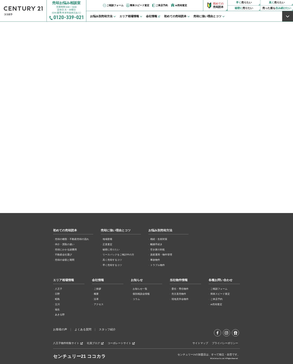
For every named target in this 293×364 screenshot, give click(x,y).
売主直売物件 (179, 293)
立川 (57, 304)
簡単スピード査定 (137, 5)
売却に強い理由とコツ (116, 230)
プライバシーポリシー (225, 343)
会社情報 (98, 280)
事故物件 (155, 259)
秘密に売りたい (111, 249)
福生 (57, 309)
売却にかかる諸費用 (66, 249)
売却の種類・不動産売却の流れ (72, 239)
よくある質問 (83, 329)
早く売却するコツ (112, 265)
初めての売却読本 (65, 230)
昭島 (57, 299)
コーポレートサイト (121, 343)
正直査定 (107, 244)
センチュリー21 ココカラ (79, 356)
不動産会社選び (63, 254)
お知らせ (137, 280)
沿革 (96, 299)
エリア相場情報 (63, 280)
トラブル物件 (157, 265)
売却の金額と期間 (64, 259)
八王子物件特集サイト (68, 343)
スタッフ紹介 (107, 329)
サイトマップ (200, 343)
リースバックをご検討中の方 (118, 254)
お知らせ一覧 (140, 288)
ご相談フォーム (113, 5)
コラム (136, 299)
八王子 (58, 288)
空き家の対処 (157, 249)
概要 (96, 293)
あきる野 (60, 314)
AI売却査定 (179, 5)
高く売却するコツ (112, 259)
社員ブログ (95, 343)
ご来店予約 (160, 5)
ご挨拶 (97, 288)
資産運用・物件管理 (161, 254)
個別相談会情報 (141, 293)
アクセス (99, 304)
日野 (57, 293)
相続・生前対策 (158, 239)
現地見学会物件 (180, 299)
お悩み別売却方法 (160, 230)
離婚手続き (156, 244)
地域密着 (107, 239)
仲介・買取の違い (64, 244)
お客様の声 (60, 329)
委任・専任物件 (180, 288)
